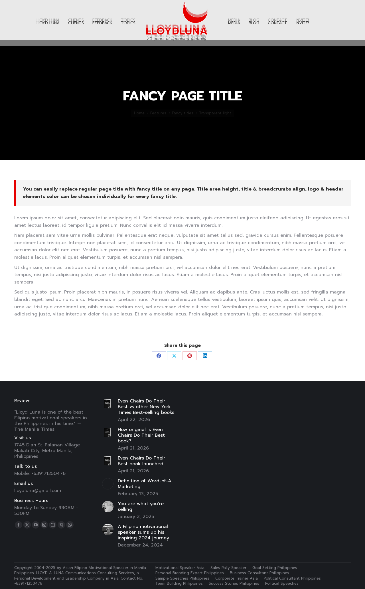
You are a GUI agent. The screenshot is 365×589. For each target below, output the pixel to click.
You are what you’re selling (141, 506)
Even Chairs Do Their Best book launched (141, 461)
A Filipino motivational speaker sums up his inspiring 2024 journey (143, 532)
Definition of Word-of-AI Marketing (145, 483)
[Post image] (107, 404)
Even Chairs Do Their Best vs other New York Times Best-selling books (146, 406)
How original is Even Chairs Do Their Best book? (141, 435)
